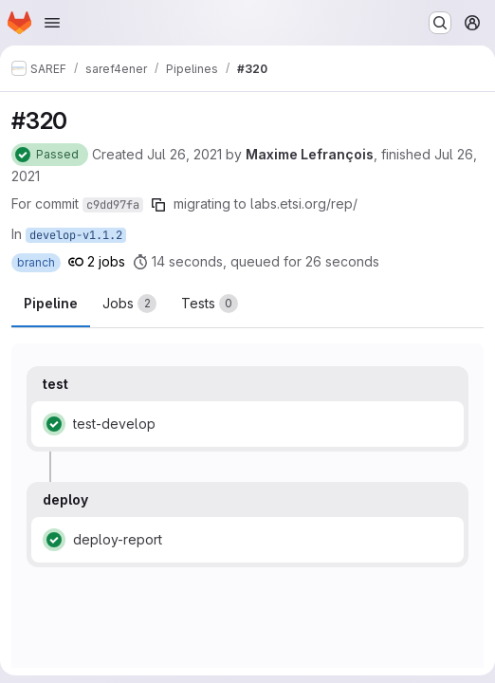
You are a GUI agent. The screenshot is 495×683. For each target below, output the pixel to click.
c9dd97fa (112, 204)
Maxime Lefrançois (310, 154)
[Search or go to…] (440, 22)
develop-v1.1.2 (75, 235)
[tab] (129, 303)
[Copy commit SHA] (158, 205)
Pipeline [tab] (51, 303)
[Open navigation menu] (52, 23)
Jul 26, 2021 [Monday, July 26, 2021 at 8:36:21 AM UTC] (184, 154)
